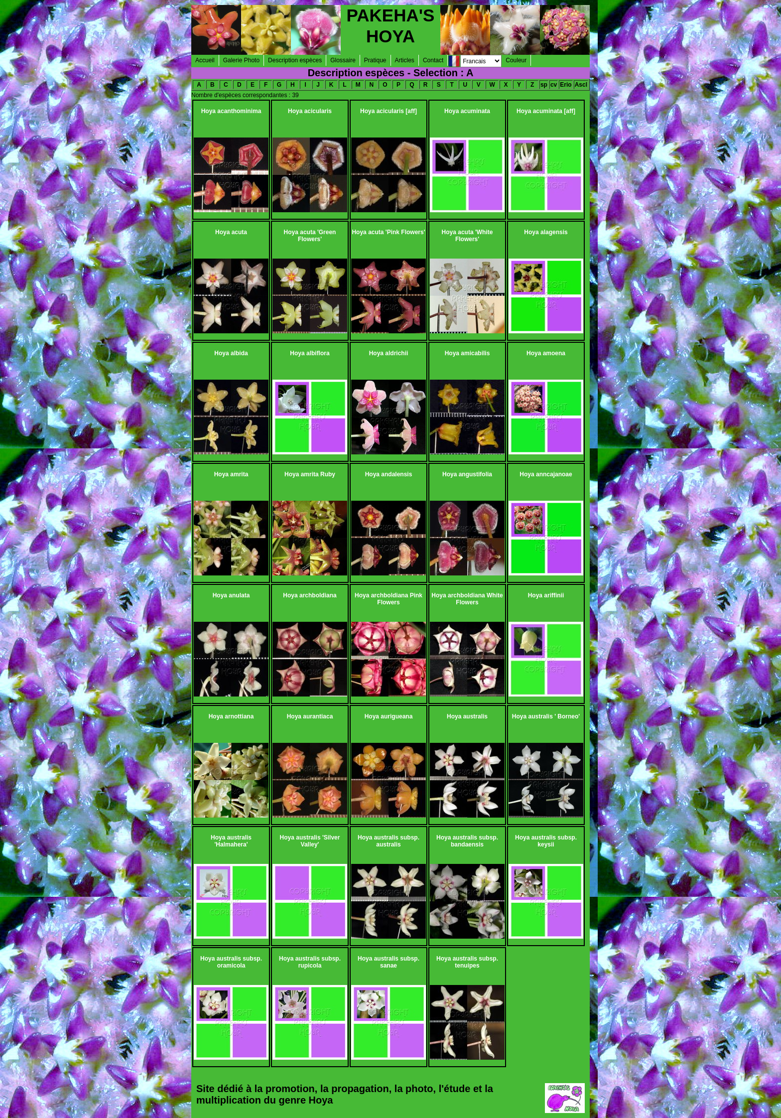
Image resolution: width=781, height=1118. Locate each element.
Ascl (581, 84)
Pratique (375, 60)
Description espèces (295, 60)
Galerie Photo (241, 60)
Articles (404, 60)
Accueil (205, 60)
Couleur (516, 60)
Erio (565, 84)
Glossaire (343, 60)
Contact (433, 60)
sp (543, 84)
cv (553, 84)
